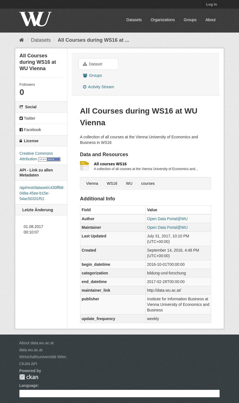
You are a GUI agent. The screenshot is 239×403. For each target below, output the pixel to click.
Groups (190, 20)
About (210, 20)
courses (148, 183)
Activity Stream (98, 87)
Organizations (163, 20)
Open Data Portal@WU (167, 219)
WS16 (112, 183)
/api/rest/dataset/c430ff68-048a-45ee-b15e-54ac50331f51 (42, 193)
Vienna (92, 183)
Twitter (27, 118)
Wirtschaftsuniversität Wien (42, 357)
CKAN (28, 377)
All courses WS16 (110, 164)
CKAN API (28, 364)
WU (129, 183)
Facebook (30, 129)
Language (28, 385)
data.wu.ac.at (30, 350)
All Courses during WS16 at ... (93, 40)
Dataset (92, 64)
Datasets (134, 20)
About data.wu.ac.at (36, 343)
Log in (211, 4)
